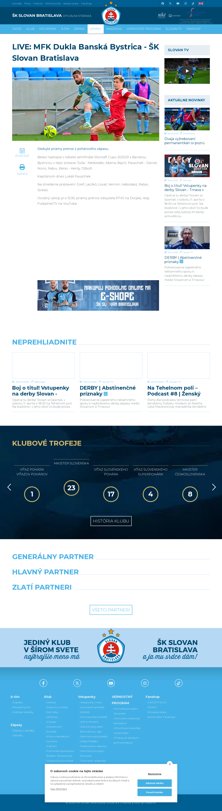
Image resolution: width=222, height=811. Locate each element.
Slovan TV (188, 252)
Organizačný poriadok (59, 760)
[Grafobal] (86, 581)
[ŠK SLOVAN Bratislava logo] (111, 13)
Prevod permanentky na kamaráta (127, 730)
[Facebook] (162, 3)
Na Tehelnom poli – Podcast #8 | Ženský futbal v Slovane (173, 391)
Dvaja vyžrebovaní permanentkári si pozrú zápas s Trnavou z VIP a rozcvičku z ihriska (184, 141)
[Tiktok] (193, 3)
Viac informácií (58, 789)
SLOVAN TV (174, 29)
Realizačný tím (21, 707)
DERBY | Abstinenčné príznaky (183, 260)
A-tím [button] (65, 29)
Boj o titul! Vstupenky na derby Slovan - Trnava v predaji (185, 188)
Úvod (17, 29)
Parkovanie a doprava (93, 746)
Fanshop (86, 3)
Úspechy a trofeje (57, 707)
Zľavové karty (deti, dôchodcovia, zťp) (91, 729)
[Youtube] (177, 3)
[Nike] (111, 565)
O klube (51, 721)
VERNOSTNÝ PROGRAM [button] (144, 29)
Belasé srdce (71, 3)
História (51, 702)
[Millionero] (136, 581)
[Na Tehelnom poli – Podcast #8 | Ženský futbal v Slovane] (178, 365)
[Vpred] (213, 487)
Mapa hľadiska (89, 741)
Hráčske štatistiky (22, 712)
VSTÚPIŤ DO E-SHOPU (157, 705)
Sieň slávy (52, 712)
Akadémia (114, 29)
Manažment (53, 726)
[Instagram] (185, 3)
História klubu (111, 521)
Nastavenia (154, 774)
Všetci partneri (111, 609)
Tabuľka (17, 735)
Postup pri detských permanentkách (126, 740)
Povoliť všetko (154, 792)
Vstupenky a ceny (91, 702)
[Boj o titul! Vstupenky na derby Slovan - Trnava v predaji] (187, 165)
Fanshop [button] (193, 29)
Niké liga (187, 180)
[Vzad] (8, 487)
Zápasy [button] (79, 29)
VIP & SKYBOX (89, 721)
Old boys (52, 717)
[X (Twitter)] (170, 3)
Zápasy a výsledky (23, 730)
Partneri (51, 746)
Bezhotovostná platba (94, 736)
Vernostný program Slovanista (92, 753)
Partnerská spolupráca (60, 751)
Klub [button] (30, 29)
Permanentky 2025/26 (93, 717)
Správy (95, 29)
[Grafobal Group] (136, 596)
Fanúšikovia (189, 133)
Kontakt (51, 731)
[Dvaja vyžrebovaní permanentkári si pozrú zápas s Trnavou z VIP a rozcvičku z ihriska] (187, 119)
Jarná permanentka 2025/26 (92, 710)
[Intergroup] (86, 596)
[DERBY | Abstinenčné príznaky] (187, 237)
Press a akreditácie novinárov (57, 739)
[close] (170, 764)
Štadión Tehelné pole (59, 755)
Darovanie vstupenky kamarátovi (93, 763)
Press (27, 3)
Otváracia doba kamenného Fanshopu (161, 715)
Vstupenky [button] (47, 29)
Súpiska (17, 702)
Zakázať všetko (155, 783)
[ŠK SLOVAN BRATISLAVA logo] (60, 15)
